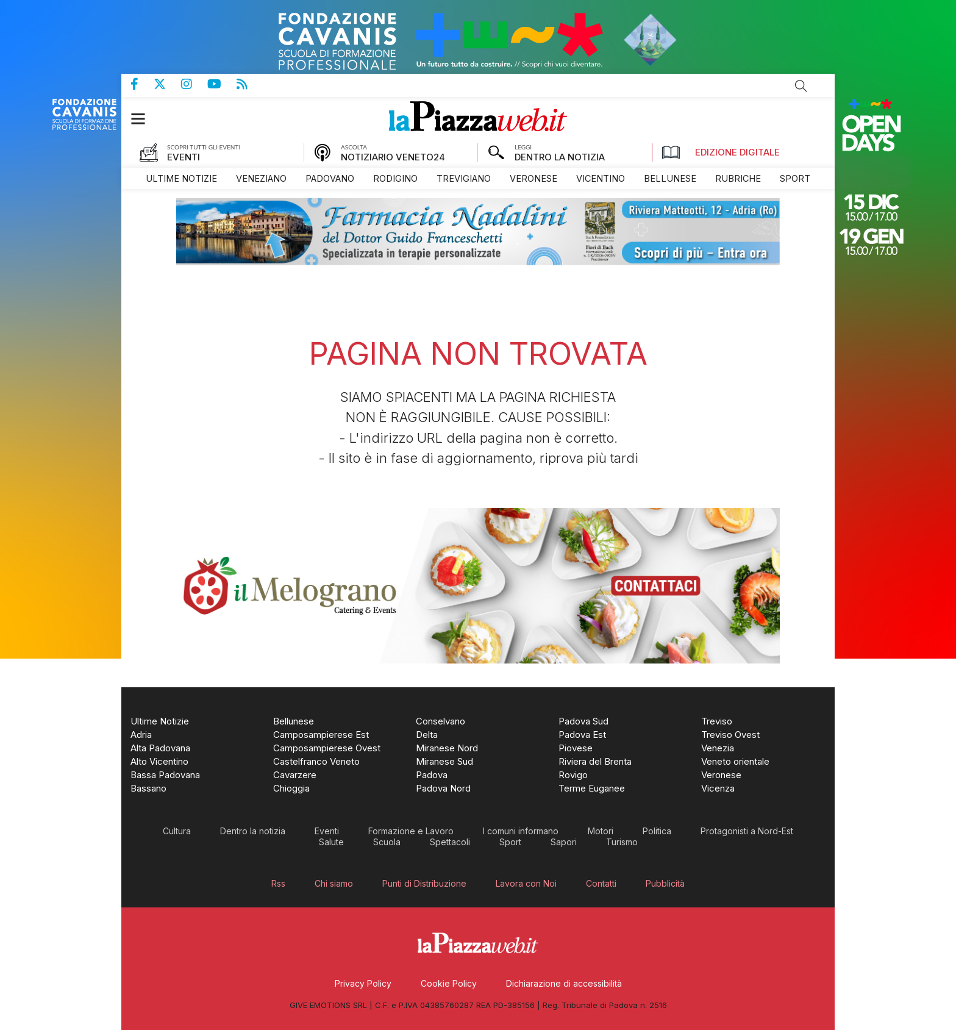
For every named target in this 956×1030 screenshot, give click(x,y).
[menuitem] (181, 178)
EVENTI (183, 157)
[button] (144, 118)
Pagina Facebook (142, 84)
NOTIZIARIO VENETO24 (393, 157)
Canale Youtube (222, 84)
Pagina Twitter (167, 84)
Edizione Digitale (721, 152)
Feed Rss (250, 84)
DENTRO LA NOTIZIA (560, 157)
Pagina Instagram (194, 84)
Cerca (801, 86)
